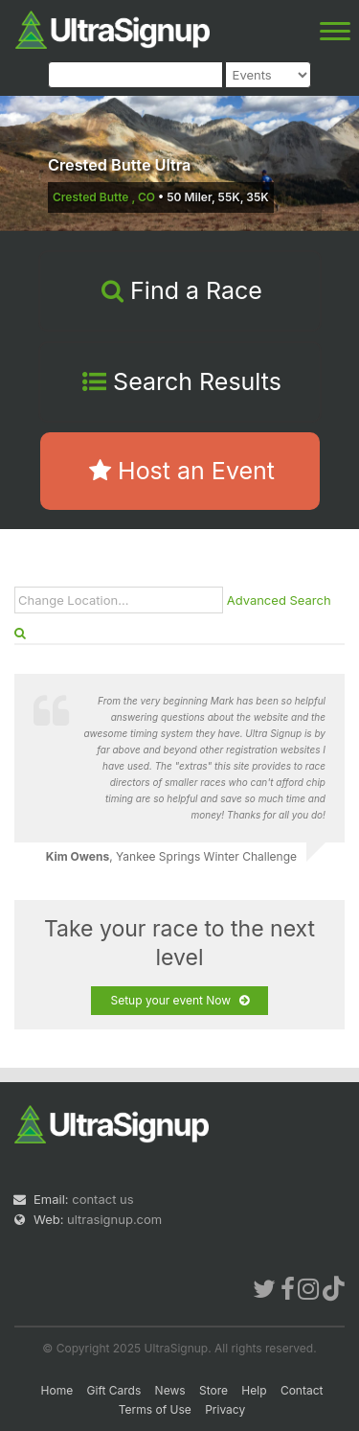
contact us (102, 1199)
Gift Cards (114, 1390)
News (170, 1390)
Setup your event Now (179, 1000)
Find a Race (181, 290)
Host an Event (182, 470)
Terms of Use (155, 1409)
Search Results (181, 381)
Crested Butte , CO (104, 197)
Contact (302, 1390)
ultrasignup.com (114, 1219)
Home (57, 1390)
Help (253, 1390)
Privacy (225, 1409)
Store (213, 1390)
